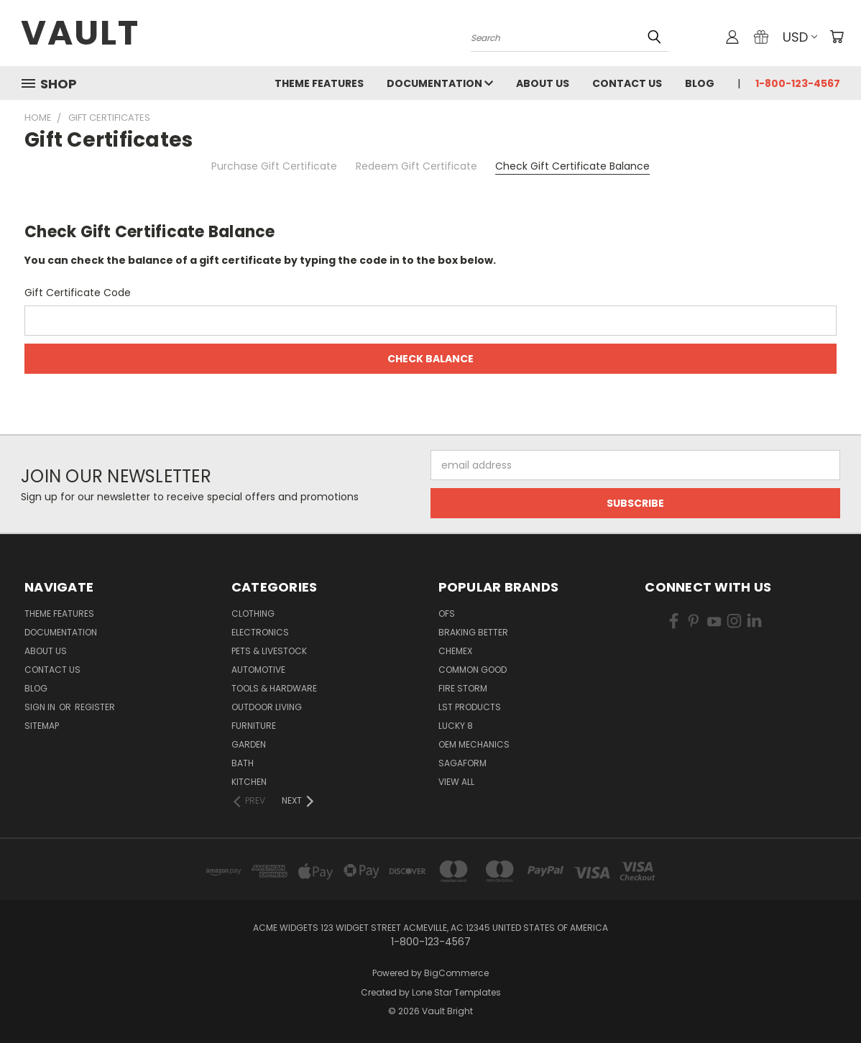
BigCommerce (456, 973)
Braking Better (473, 632)
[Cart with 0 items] (836, 36)
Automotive (258, 669)
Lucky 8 (455, 726)
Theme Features (319, 83)
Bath (242, 763)
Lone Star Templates (456, 992)
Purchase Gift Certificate (274, 166)
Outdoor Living (266, 707)
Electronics (260, 632)
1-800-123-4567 (797, 83)
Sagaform (462, 763)
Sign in (40, 707)
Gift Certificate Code (77, 292)
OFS (446, 613)
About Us (542, 83)
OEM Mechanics (474, 744)
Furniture (253, 726)
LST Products (469, 707)
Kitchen (249, 782)
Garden (248, 744)
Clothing (253, 613)
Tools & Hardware (274, 688)
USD (800, 37)
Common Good (472, 669)
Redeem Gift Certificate (416, 166)
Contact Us (627, 83)
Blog (699, 83)
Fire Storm (462, 688)
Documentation (440, 83)
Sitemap (41, 726)
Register (95, 707)
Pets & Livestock (269, 651)
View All (456, 782)
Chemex (455, 651)
